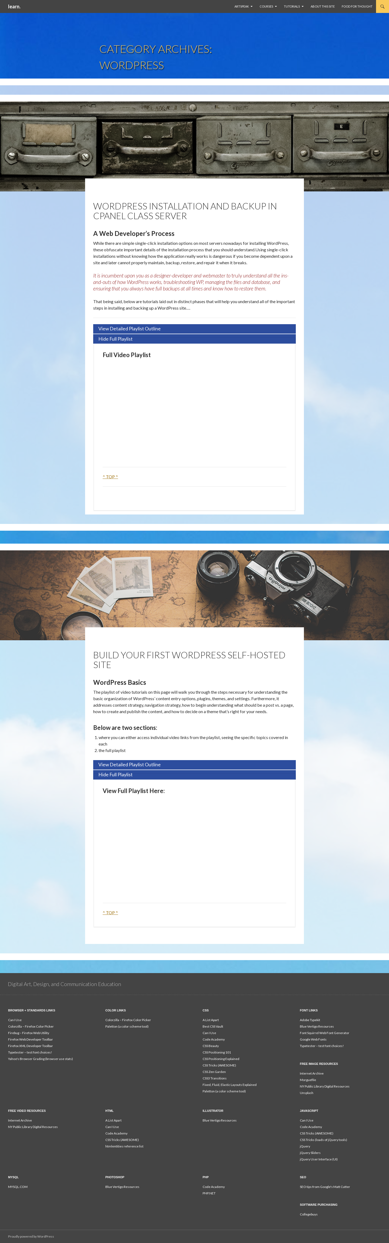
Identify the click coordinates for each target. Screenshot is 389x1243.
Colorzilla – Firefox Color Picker (31, 1026)
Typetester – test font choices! (30, 1052)
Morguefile (308, 1080)
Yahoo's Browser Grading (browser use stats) (40, 1059)
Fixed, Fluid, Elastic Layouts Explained (230, 1085)
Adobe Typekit (310, 1020)
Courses (266, 6)
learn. (14, 6)
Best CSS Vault (213, 1026)
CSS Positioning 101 (217, 1052)
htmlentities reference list (124, 1146)
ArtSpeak (241, 6)
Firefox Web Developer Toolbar (30, 1039)
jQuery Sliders (310, 1153)
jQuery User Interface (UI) (319, 1159)
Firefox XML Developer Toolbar (30, 1046)
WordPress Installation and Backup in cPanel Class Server (185, 211)
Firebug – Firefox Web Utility (28, 1033)
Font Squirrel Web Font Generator (324, 1033)
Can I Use (15, 1020)
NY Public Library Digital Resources (325, 1086)
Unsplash (306, 1093)
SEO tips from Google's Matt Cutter (325, 1187)
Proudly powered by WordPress (31, 1236)
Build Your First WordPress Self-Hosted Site (189, 659)
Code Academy (214, 1039)
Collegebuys (309, 1214)
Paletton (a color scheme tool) (127, 1026)
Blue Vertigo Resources (317, 1026)
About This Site (323, 6)
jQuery (305, 1146)
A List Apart (211, 1020)
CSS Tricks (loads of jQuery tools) (323, 1140)
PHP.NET (209, 1193)
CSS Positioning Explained (221, 1059)
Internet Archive (312, 1073)
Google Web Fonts (313, 1039)
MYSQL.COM (18, 1187)
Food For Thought (357, 6)
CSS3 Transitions (215, 1078)
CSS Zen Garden (214, 1072)
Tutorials (292, 6)
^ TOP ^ (110, 476)
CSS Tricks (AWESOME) (219, 1065)
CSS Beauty (211, 1046)
